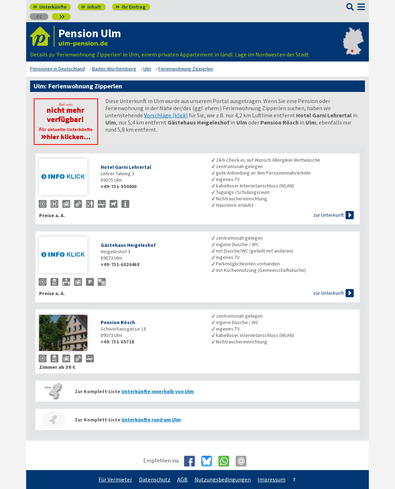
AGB (182, 479)
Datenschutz (154, 479)
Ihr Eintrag (130, 7)
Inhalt (91, 7)
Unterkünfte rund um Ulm (151, 419)
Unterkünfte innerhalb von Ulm (157, 391)
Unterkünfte (49, 7)
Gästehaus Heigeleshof (128, 245)
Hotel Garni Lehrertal (126, 167)
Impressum (271, 479)
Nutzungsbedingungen (222, 479)
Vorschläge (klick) (166, 115)
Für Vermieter (115, 479)
